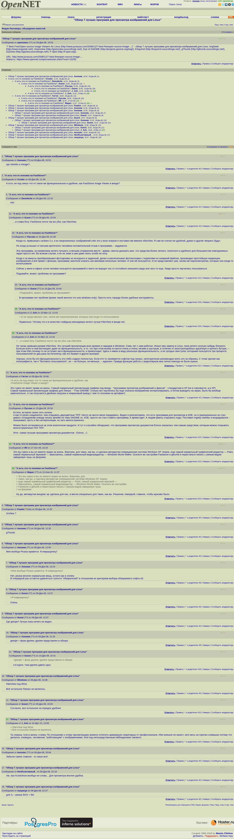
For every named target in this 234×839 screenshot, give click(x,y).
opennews (22, 42)
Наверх (206, 168)
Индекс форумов (202, 805)
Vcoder (49, 79)
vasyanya (79, 137)
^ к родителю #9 (193, 645)
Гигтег (55, 96)
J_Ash (75, 91)
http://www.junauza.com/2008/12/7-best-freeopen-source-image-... (97, 46)
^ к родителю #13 (192, 437)
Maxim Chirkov (224, 833)
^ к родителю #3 (193, 226)
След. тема (229, 805)
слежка (215, 17)
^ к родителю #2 (193, 207)
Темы (212, 805)
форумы (16, 17)
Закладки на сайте (12, 833)
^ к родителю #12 (192, 278)
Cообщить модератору (222, 63)
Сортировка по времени (217, 147)
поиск (71, 17)
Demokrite (57, 81)
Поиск (172, 4)
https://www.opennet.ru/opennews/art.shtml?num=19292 (46, 59)
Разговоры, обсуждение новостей (27, 28)
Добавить (198, 836)
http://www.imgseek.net (19, 49)
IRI (59, 100)
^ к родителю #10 (192, 712)
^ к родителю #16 (192, 669)
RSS (231, 147)
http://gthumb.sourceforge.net (207, 49)
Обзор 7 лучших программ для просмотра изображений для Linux (40, 76)
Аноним (78, 76)
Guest (61, 83)
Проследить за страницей (16, 836)
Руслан (68, 86)
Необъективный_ (83, 135)
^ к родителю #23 (192, 498)
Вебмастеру (226, 836)
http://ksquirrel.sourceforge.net (162, 49)
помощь (46, 17)
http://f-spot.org (66, 51)
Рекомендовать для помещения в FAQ (180, 805)
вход (203, 1)
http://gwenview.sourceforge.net (63, 49)
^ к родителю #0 (193, 168)
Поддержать (211, 836)
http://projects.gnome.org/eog (116, 49)
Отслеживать (227, 32)
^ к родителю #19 (192, 302)
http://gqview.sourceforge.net (31, 51)
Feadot (77, 105)
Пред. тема (219, 805)
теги (179, 4)
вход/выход (181, 17)
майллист (143, 17)
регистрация (211, 1)
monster (78, 132)
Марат (68, 103)
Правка (206, 63)
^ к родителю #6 (193, 582)
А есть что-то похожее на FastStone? (26, 79)
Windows (78, 125)
